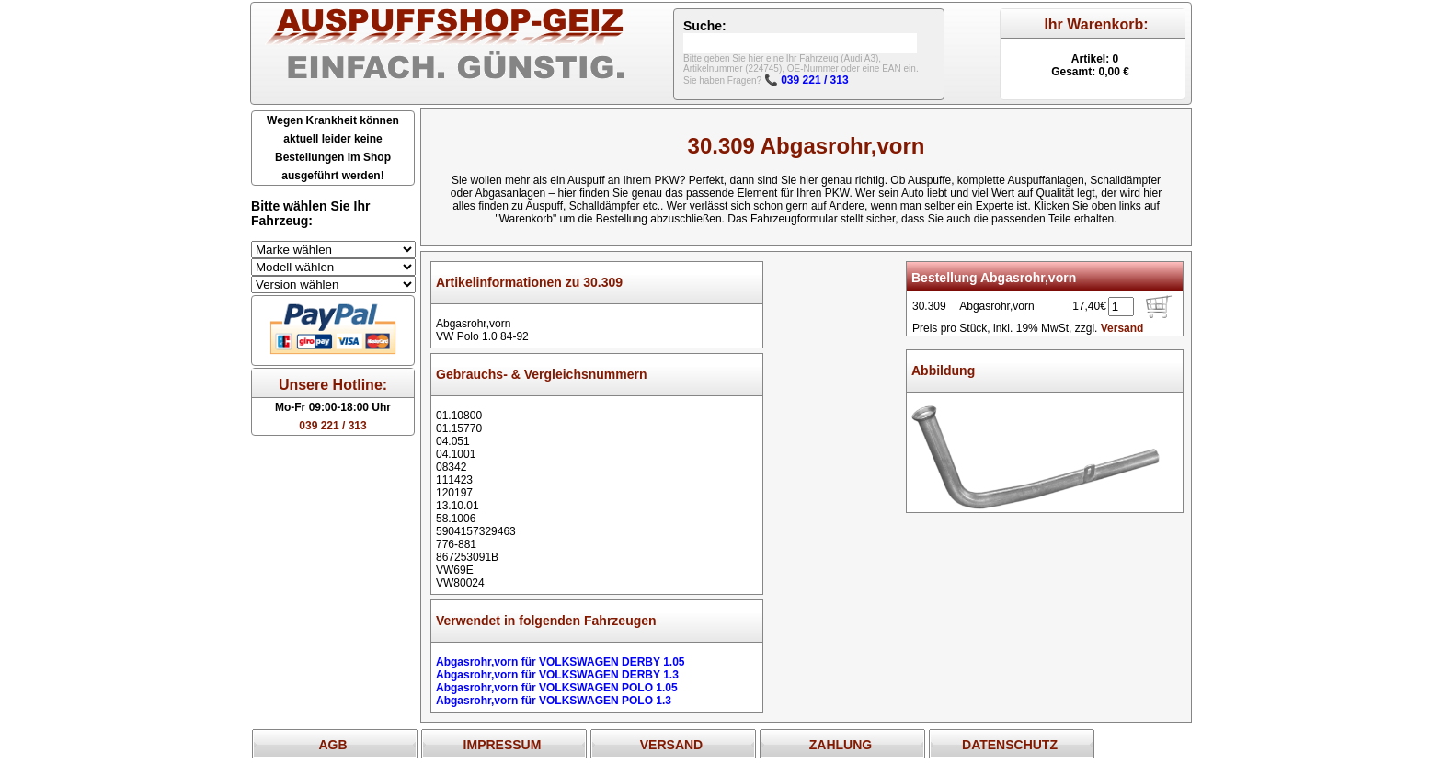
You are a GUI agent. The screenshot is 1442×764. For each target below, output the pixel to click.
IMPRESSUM (503, 744)
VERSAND (671, 744)
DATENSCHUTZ (1010, 744)
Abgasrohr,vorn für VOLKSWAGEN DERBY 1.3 (557, 674)
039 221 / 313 (332, 425)
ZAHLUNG (840, 744)
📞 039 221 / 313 (806, 80)
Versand (1122, 328)
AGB (332, 744)
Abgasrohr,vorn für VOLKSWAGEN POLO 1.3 (553, 700)
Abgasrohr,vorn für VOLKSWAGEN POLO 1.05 (557, 687)
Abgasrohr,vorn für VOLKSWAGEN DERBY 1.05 (560, 662)
